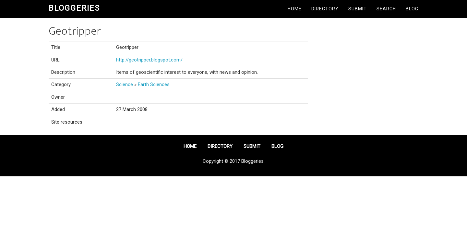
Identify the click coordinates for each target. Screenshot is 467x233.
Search (386, 8)
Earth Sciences (154, 84)
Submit (357, 8)
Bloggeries (74, 8)
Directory (325, 8)
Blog (412, 8)
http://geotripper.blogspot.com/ (149, 60)
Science (124, 84)
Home (295, 8)
